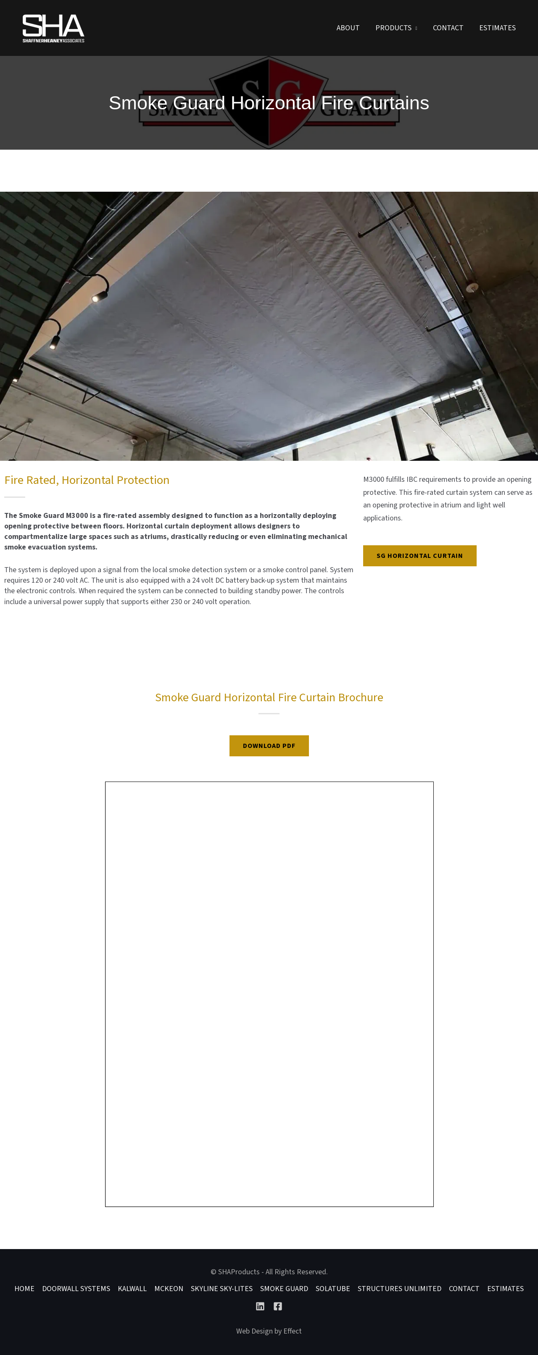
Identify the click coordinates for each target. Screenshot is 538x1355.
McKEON (168, 1289)
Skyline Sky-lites (222, 1289)
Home (24, 1289)
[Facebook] (277, 1306)
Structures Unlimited (399, 1289)
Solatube (333, 1289)
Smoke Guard (284, 1289)
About (349, 28)
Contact (448, 28)
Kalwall (132, 1289)
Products (394, 28)
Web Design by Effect (269, 1331)
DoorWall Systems (76, 1289)
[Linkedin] (260, 1306)
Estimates (497, 28)
